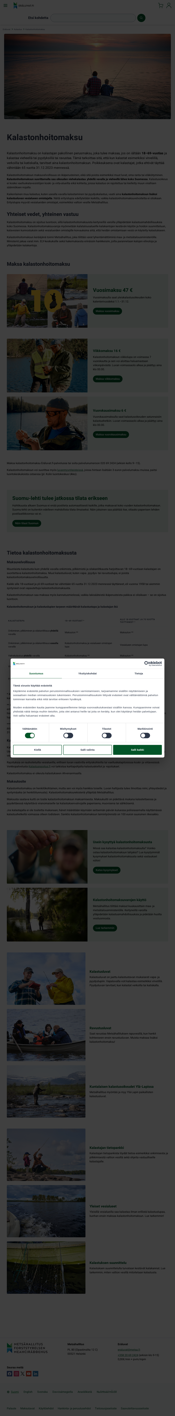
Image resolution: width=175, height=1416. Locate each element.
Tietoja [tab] (139, 673)
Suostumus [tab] (36, 673)
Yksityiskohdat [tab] (87, 673)
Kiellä (37, 749)
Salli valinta (87, 749)
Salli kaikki (137, 749)
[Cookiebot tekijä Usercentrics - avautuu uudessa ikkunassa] (147, 663)
